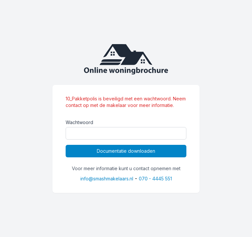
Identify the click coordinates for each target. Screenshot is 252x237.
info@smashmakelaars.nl (106, 178)
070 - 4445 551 (155, 178)
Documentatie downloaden (126, 151)
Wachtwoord (79, 122)
